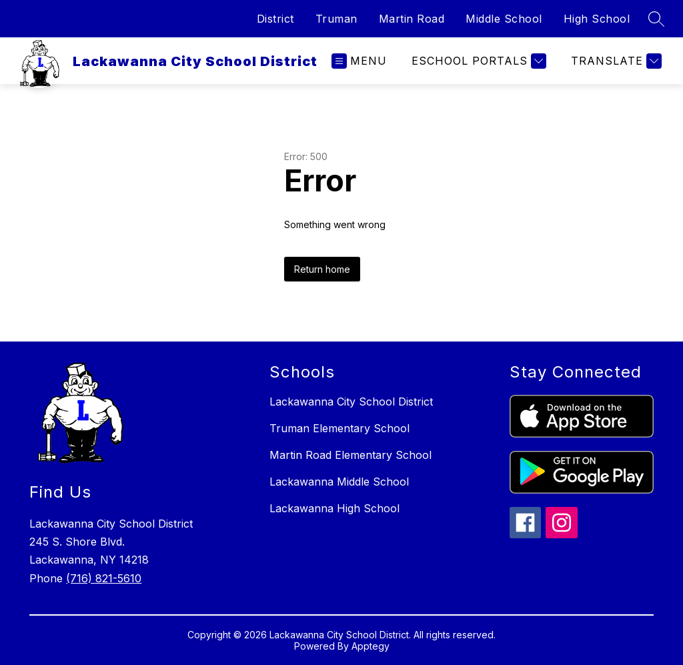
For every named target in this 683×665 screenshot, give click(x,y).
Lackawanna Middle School (339, 481)
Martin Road (412, 18)
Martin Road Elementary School (350, 455)
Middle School (504, 18)
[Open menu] (359, 61)
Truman (336, 18)
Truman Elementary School (339, 428)
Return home (322, 269)
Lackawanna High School (334, 508)
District (275, 18)
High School (597, 18)
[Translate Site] (615, 61)
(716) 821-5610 (103, 578)
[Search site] (656, 19)
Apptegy (371, 646)
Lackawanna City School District (351, 401)
